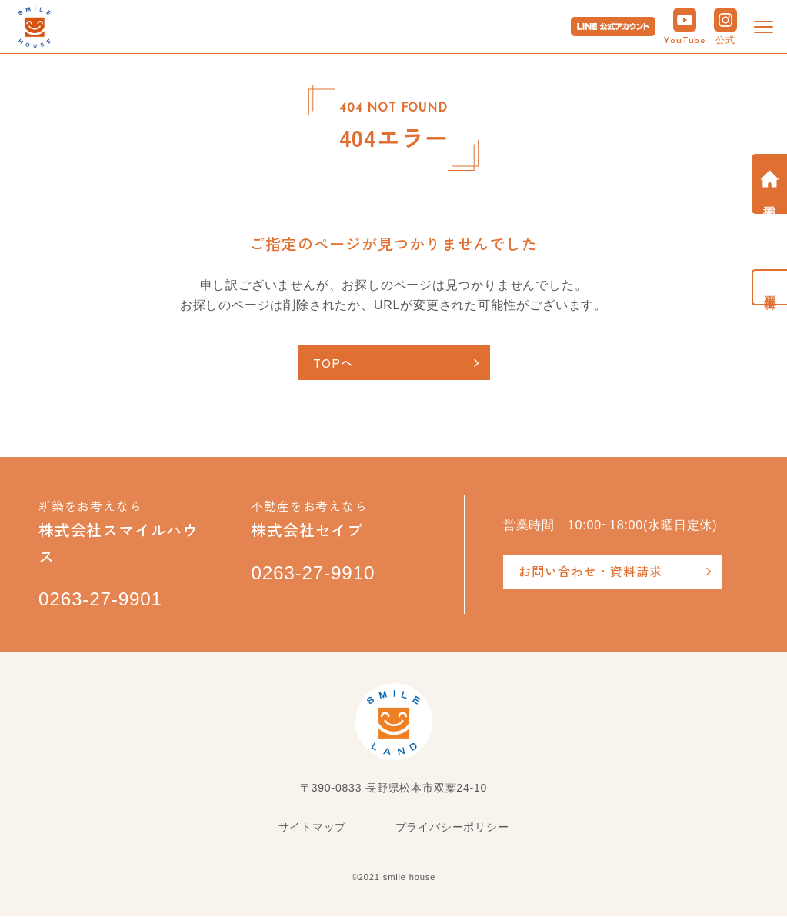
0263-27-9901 (101, 600)
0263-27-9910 (314, 574)
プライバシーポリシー (452, 828)
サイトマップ (312, 828)
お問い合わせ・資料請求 (590, 571)
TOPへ (334, 362)
